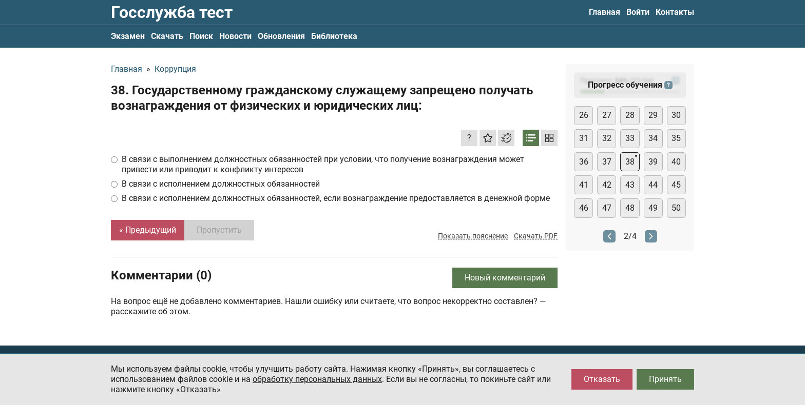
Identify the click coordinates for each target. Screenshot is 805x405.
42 (606, 185)
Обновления (281, 36)
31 (583, 138)
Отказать (602, 379)
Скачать (167, 36)
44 (653, 185)
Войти (637, 12)
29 (653, 115)
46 (583, 208)
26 (583, 115)
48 (630, 208)
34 (653, 138)
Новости (235, 36)
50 (676, 208)
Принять (665, 379)
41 (583, 185)
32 (606, 138)
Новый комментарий (505, 277)
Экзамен (128, 36)
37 (606, 162)
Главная (604, 12)
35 (676, 138)
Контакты (675, 12)
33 (630, 138)
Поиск (201, 36)
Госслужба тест (172, 12)
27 (606, 115)
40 (676, 162)
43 (630, 185)
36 (583, 162)
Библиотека (334, 36)
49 (653, 208)
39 (653, 162)
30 (676, 115)
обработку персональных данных (317, 379)
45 (676, 185)
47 (606, 208)
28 (630, 115)
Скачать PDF (536, 236)
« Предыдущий (147, 230)
